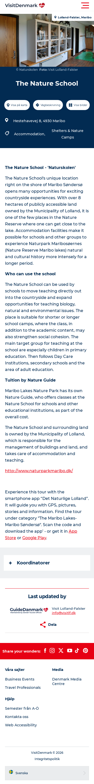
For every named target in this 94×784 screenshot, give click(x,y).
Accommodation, (30, 134)
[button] (69, 6)
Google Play (34, 537)
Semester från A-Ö (22, 708)
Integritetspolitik (47, 759)
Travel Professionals (23, 687)
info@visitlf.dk (64, 613)
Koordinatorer (29, 563)
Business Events (19, 679)
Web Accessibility (21, 725)
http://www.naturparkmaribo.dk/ (39, 470)
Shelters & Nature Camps (67, 134)
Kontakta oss (16, 716)
